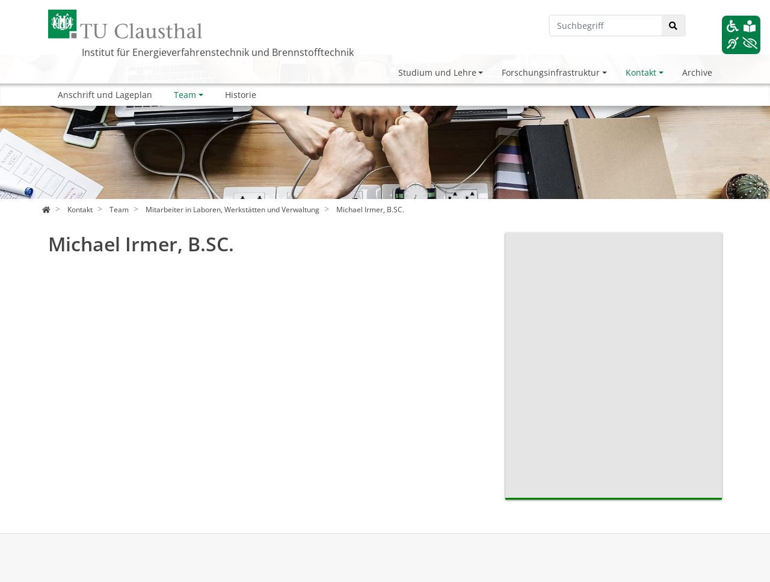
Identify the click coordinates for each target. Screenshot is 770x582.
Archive (697, 72)
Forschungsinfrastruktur (551, 72)
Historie (240, 94)
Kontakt (641, 72)
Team (185, 94)
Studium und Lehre (437, 72)
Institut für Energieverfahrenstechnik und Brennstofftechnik (218, 52)
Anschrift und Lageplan (105, 94)
